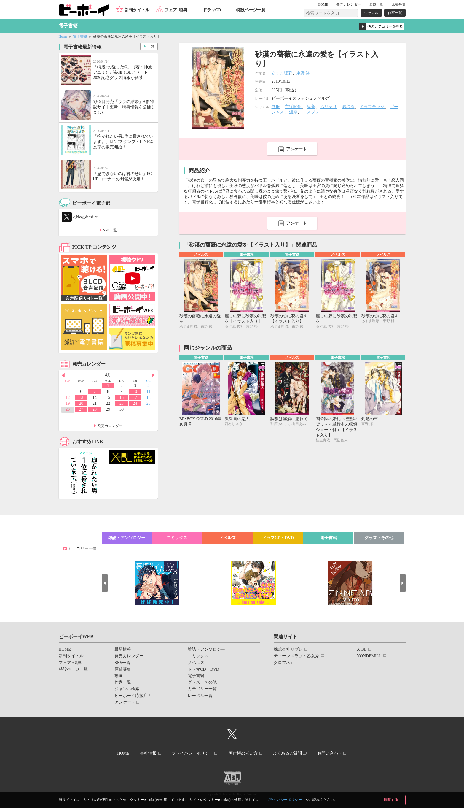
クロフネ (282, 663)
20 (81, 403)
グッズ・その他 (378, 538)
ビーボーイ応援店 (131, 695)
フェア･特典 (176, 10)
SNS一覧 (376, 4)
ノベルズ (227, 538)
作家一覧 (395, 13)
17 (135, 397)
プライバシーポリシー (284, 800)
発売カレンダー (110, 426)
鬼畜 (311, 106)
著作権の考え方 (243, 753)
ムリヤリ (328, 106)
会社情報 (148, 753)
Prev (63, 375)
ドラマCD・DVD (278, 538)
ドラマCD (212, 10)
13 (81, 397)
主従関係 (293, 106)
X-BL (362, 649)
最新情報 (122, 649)
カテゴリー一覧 (82, 548)
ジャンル (371, 13)
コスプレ (311, 112)
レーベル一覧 (200, 695)
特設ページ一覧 (250, 10)
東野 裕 (303, 73)
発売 (348, 4)
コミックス (177, 538)
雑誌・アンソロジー (126, 538)
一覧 (150, 46)
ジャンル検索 (126, 689)
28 (95, 409)
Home (63, 36)
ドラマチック (372, 106)
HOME (323, 4)
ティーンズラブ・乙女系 (296, 656)
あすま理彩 (282, 73)
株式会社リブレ (288, 649)
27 (81, 409)
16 (121, 397)
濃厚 (293, 112)
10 (135, 391)
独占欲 (348, 106)
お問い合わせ (329, 753)
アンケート (296, 149)
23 (121, 403)
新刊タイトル (137, 10)
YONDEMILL (369, 656)
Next (153, 375)
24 (135, 403)
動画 (118, 676)
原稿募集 (398, 4)
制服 (276, 106)
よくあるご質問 (287, 753)
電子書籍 (80, 36)
